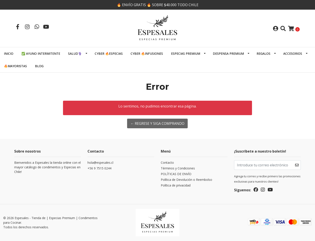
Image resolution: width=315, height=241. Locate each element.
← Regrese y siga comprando (157, 123)
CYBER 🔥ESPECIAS (109, 53)
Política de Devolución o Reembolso (186, 180)
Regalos (263, 53)
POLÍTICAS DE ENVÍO (176, 174)
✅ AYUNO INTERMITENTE (40, 53)
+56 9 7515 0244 (99, 168)
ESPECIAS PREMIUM (185, 53)
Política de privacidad (176, 185)
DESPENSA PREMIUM (228, 53)
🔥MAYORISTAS (15, 66)
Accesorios (292, 53)
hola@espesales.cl (100, 162)
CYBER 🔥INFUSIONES (147, 53)
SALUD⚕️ (75, 53)
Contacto (167, 162)
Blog (39, 66)
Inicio (8, 53)
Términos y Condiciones (178, 168)
